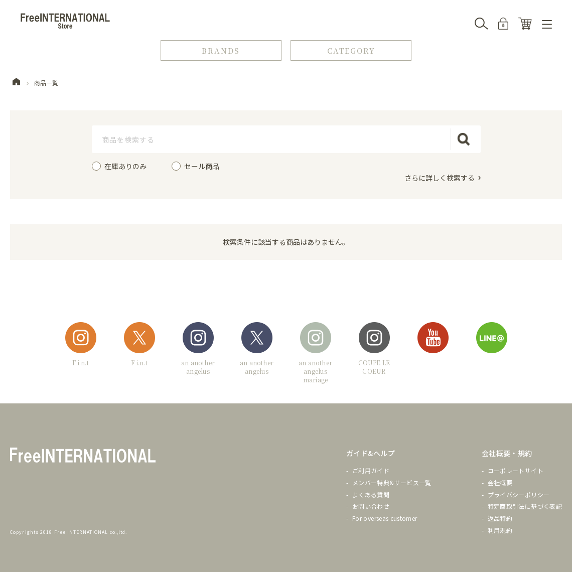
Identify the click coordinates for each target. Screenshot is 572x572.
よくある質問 (370, 494)
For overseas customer (384, 518)
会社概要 (500, 482)
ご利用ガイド (370, 470)
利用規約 (500, 530)
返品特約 (500, 518)
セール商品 (201, 166)
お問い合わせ (370, 506)
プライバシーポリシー (519, 494)
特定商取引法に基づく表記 (525, 506)
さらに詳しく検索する (439, 177)
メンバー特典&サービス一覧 (392, 482)
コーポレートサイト (515, 470)
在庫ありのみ (125, 166)
